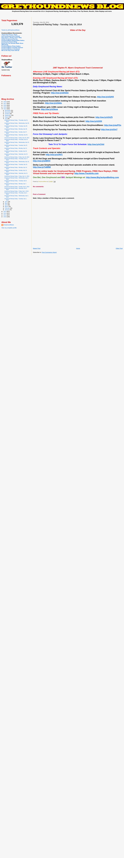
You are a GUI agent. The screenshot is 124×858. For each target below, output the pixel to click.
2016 (5, 105)
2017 (5, 103)
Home (78, 248)
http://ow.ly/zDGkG (60, 93)
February (7, 208)
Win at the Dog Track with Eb (10, 50)
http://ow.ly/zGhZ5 (104, 117)
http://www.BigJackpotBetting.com (102, 177)
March (7, 206)
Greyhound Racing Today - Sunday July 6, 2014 (16, 186)
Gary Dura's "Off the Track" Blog (11, 37)
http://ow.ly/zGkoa (49, 109)
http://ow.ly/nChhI (96, 144)
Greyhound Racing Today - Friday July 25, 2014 (16, 137)
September (8, 115)
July (6, 118)
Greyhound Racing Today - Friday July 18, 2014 (16, 157)
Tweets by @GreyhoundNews (10, 30)
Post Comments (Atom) (49, 252)
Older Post (119, 248)
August (7, 117)
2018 (5, 101)
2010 (5, 216)
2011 (5, 215)
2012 (5, 213)
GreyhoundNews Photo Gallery (11, 46)
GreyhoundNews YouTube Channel (12, 47)
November (8, 112)
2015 (5, 107)
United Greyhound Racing (9, 39)
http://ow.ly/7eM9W (42, 167)
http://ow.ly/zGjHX (105, 97)
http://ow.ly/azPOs (112, 125)
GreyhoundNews (9, 225)
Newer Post (36, 248)
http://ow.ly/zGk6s (53, 103)
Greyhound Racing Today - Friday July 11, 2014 (16, 176)
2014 (5, 108)
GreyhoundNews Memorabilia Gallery (12, 40)
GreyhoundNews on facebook (10, 49)
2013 (5, 211)
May (6, 203)
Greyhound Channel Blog (9, 42)
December (8, 110)
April (6, 204)
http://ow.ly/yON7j (54, 155)
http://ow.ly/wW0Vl (41, 161)
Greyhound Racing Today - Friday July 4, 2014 (16, 191)
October (7, 113)
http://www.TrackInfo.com (86, 173)
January (7, 209)
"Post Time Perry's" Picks (9, 34)
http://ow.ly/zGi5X (94, 121)
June (6, 201)
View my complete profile (9, 228)
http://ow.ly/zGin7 (109, 129)
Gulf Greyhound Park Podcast (10, 36)
